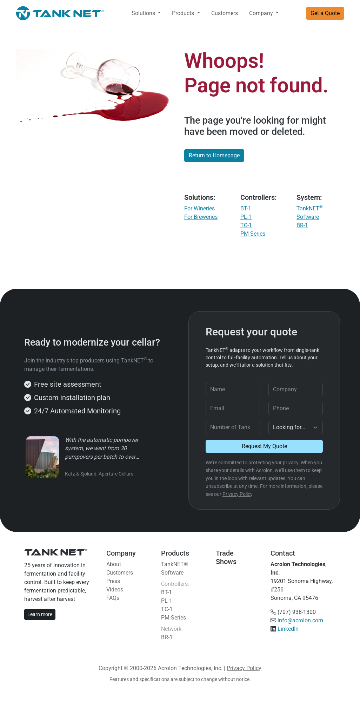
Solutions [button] (144, 13)
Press (113, 581)
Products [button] (183, 13)
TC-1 (246, 225)
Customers (224, 13)
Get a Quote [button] (325, 13)
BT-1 (245, 208)
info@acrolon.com (300, 620)
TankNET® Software (174, 568)
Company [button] (261, 13)
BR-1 (302, 225)
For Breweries (201, 217)
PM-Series (173, 617)
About (113, 564)
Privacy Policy (237, 494)
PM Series (252, 233)
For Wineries (199, 208)
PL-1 (246, 217)
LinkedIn (288, 628)
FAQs (112, 598)
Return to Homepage (214, 155)
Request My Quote (264, 446)
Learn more (39, 614)
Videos (114, 589)
